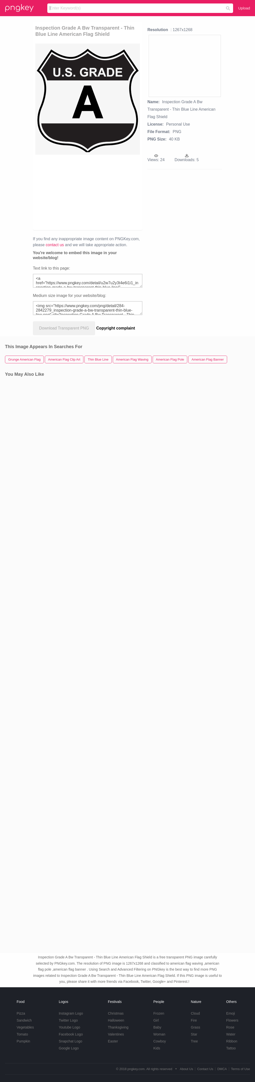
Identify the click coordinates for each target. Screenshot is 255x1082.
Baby (157, 1027)
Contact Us (205, 1069)
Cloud (195, 1013)
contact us (55, 245)
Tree (194, 1041)
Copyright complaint (115, 328)
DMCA (222, 1069)
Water (230, 1034)
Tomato (22, 1034)
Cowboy (159, 1041)
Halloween (116, 1020)
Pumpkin (23, 1041)
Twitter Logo (68, 1020)
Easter (113, 1041)
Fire (194, 1020)
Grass (195, 1027)
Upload (244, 8)
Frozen (158, 1013)
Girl (156, 1020)
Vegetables (25, 1027)
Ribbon (231, 1041)
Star (194, 1034)
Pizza (21, 1013)
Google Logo (69, 1048)
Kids (156, 1048)
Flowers (232, 1020)
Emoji (230, 1013)
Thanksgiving (118, 1027)
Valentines (116, 1034)
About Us (186, 1069)
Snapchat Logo (70, 1041)
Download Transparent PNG (64, 328)
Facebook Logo (71, 1034)
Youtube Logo (69, 1027)
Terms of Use (240, 1069)
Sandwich (24, 1020)
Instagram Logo (71, 1013)
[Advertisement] (111, 192)
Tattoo (231, 1048)
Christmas (116, 1013)
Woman (159, 1034)
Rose (230, 1027)
